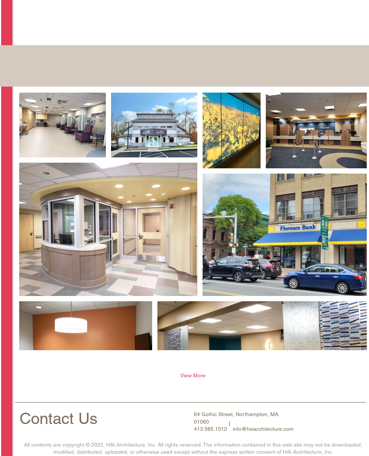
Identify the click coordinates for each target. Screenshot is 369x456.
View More (193, 375)
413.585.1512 (210, 429)
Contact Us (59, 418)
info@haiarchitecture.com (263, 429)
